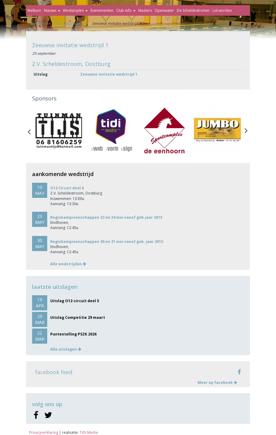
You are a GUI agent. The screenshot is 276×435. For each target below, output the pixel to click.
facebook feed (53, 372)
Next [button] (246, 130)
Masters (145, 10)
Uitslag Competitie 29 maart (77, 317)
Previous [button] (32, 130)
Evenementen (101, 10)
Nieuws (52, 10)
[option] (58, 130)
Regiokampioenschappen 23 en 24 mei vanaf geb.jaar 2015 (106, 217)
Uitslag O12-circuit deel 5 (74, 300)
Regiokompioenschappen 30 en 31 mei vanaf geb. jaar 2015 (106, 241)
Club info (126, 10)
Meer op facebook (217, 382)
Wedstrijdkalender (71, 23)
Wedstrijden (75, 10)
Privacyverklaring (43, 432)
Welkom (34, 10)
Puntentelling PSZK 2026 (73, 334)
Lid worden (222, 10)
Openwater (164, 10)
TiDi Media (89, 432)
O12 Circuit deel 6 (67, 188)
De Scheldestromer (193, 10)
